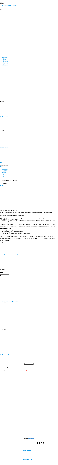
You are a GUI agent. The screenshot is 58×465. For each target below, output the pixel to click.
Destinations (4, 59)
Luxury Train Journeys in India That (5, 147)
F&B (3, 62)
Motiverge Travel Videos (5, 65)
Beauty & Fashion (5, 61)
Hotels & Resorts (4, 179)
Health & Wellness (5, 63)
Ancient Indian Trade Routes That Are (5, 116)
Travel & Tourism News (4, 57)
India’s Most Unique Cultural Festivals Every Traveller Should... (9, 5)
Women (4, 64)
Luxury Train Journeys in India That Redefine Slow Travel (7, 354)
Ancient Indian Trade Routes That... (27, 450)
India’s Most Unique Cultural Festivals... (28, 459)
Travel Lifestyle (4, 60)
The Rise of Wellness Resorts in (4, 162)
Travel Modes (5, 58)
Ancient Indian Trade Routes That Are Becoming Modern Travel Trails (9, 301)
